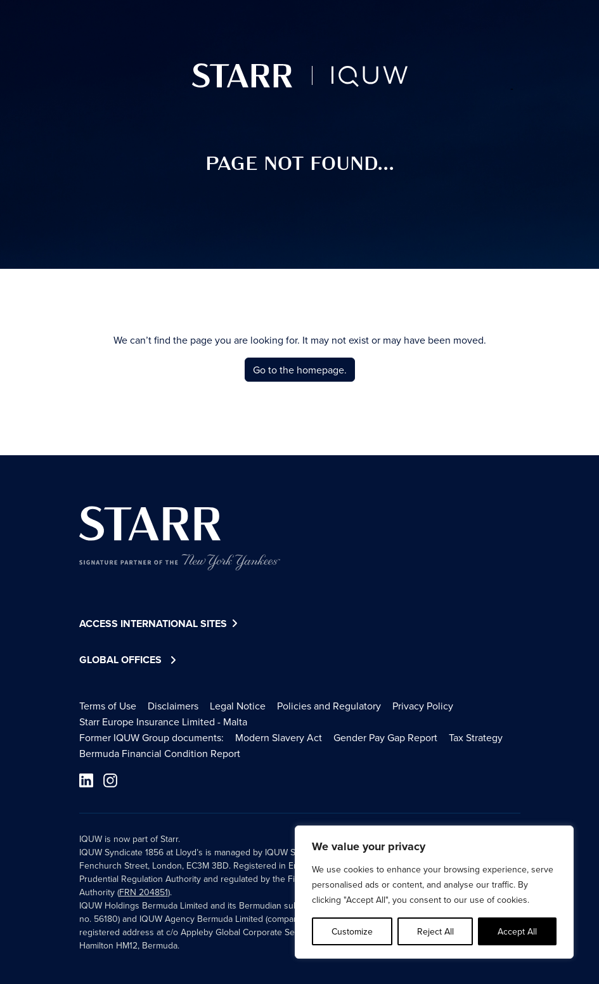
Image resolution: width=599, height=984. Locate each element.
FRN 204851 (143, 892)
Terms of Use (107, 706)
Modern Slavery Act (278, 737)
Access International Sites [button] (160, 624)
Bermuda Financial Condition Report (159, 753)
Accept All (517, 931)
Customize (352, 931)
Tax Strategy (476, 737)
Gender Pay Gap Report (385, 737)
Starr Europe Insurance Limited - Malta (163, 721)
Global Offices (120, 659)
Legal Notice (238, 706)
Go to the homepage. (300, 370)
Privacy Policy (422, 706)
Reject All (435, 931)
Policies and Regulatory (329, 706)
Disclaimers (173, 706)
